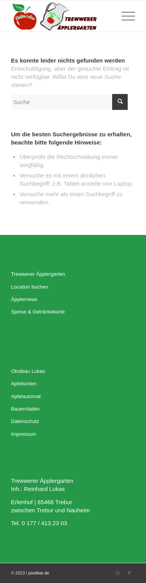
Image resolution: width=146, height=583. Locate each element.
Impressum (23, 434)
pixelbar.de (38, 573)
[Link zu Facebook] (129, 573)
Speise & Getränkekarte (38, 312)
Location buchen (29, 287)
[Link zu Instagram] (117, 573)
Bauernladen (25, 409)
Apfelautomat (26, 396)
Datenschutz (25, 421)
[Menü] (124, 15)
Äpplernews (24, 299)
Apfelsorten (24, 383)
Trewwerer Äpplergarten (38, 274)
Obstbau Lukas (28, 371)
